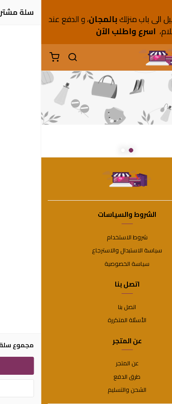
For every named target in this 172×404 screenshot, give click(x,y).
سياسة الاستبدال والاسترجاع (86, 250)
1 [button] (90, 150)
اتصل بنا (86, 307)
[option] (86, 114)
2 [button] (82, 150)
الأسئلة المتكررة (86, 320)
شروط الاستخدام (86, 237)
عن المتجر (86, 363)
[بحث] (31, 57)
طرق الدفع (86, 377)
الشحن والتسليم (86, 390)
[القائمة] (158, 57)
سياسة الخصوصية (86, 264)
